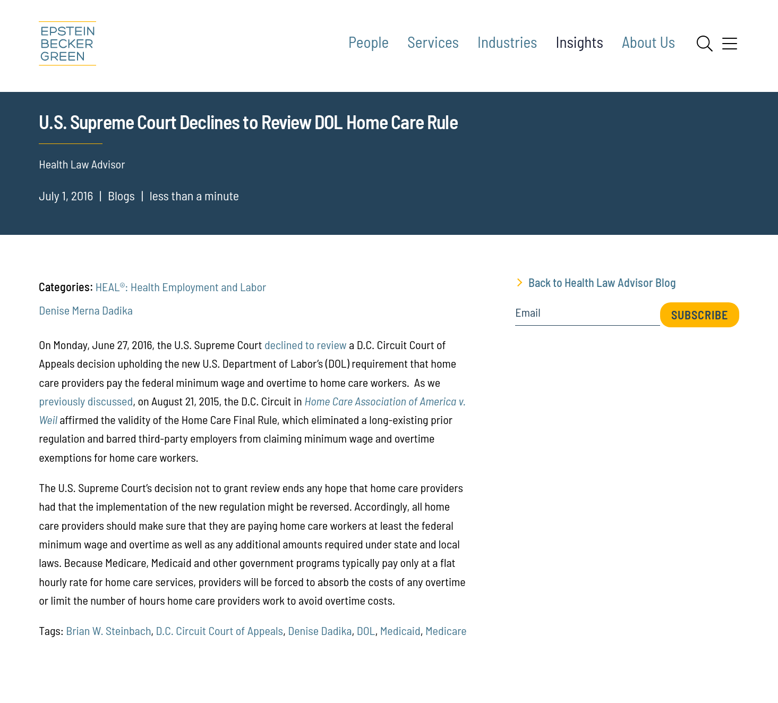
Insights (579, 41)
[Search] (705, 44)
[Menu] (729, 47)
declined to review (305, 358)
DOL (366, 643)
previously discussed (86, 413)
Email (527, 325)
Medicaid (400, 643)
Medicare (446, 643)
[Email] (587, 329)
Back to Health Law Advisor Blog (602, 295)
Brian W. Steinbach (108, 643)
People (368, 41)
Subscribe (699, 328)
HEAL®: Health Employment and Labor (181, 300)
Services (433, 41)
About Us (648, 41)
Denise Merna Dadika (86, 322)
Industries (507, 41)
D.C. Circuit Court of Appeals (219, 643)
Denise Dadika (320, 643)
